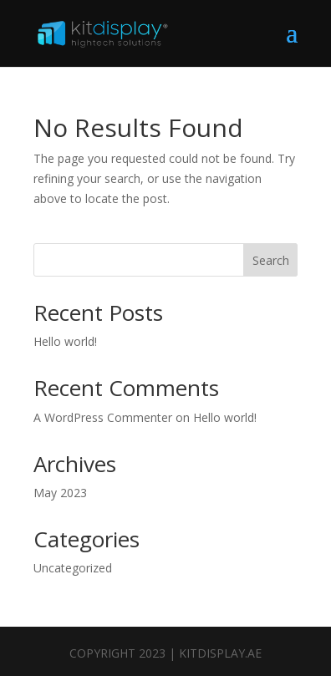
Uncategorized (72, 568)
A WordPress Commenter (102, 417)
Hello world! (65, 341)
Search (270, 260)
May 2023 (60, 493)
